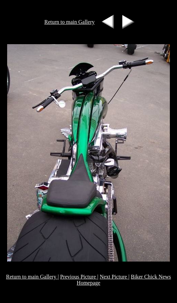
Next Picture (114, 277)
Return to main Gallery (70, 22)
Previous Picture (78, 277)
